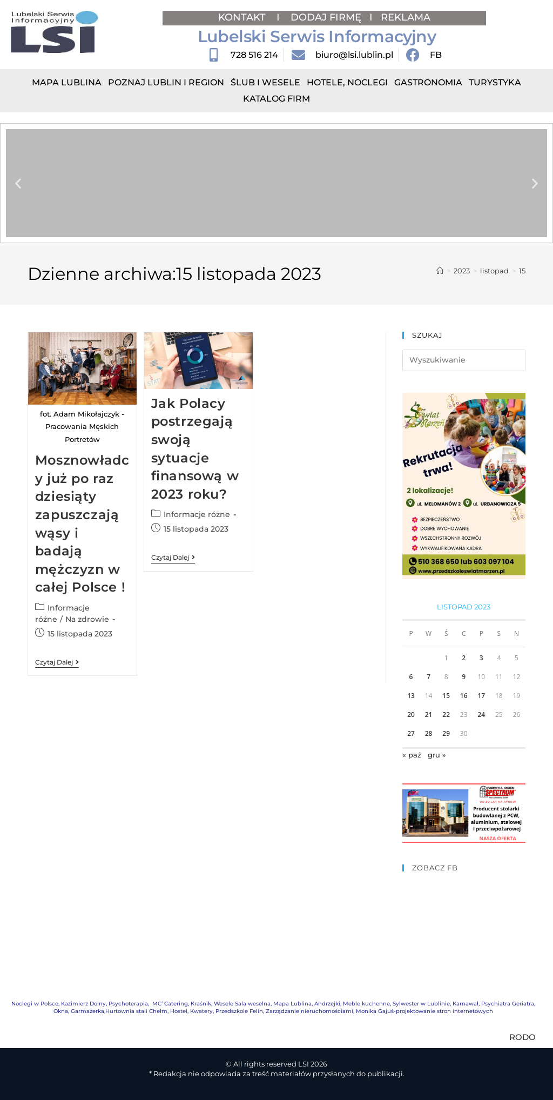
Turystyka (495, 82)
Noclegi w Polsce (34, 1003)
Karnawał (465, 1003)
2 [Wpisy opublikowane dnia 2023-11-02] (464, 657)
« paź (411, 754)
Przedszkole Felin (239, 1011)
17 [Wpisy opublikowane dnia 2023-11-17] (481, 695)
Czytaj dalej (57, 662)
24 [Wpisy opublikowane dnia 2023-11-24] (481, 714)
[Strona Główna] (439, 270)
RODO (522, 1037)
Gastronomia (428, 82)
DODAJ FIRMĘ (326, 17)
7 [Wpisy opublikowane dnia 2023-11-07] (428, 676)
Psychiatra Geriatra (507, 1003)
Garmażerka (87, 1011)
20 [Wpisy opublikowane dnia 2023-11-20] (411, 714)
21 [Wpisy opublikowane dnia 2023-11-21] (429, 714)
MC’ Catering (170, 1003)
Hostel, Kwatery (191, 1011)
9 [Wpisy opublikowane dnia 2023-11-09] (464, 676)
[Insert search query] (463, 360)
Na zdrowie (87, 619)
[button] (18, 183)
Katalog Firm (276, 98)
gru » (437, 754)
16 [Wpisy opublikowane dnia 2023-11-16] (464, 695)
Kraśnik (201, 1003)
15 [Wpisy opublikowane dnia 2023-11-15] (446, 695)
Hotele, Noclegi (347, 82)
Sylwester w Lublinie (421, 1003)
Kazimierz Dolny (83, 1003)
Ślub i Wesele (265, 82)
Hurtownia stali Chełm (136, 1011)
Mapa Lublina (67, 82)
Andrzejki (327, 1003)
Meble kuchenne (366, 1003)
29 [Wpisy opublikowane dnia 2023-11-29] (446, 733)
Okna (60, 1011)
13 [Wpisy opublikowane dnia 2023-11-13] (411, 695)
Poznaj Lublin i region (166, 82)
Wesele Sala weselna (242, 1003)
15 (522, 270)
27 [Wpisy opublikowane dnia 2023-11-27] (411, 733)
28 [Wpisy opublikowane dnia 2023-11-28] (429, 733)
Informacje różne (197, 514)
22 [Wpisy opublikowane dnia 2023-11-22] (446, 714)
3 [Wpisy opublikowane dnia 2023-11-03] (481, 657)
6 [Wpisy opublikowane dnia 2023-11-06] (411, 676)
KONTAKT (243, 17)
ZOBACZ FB (435, 867)
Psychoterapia (128, 1003)
